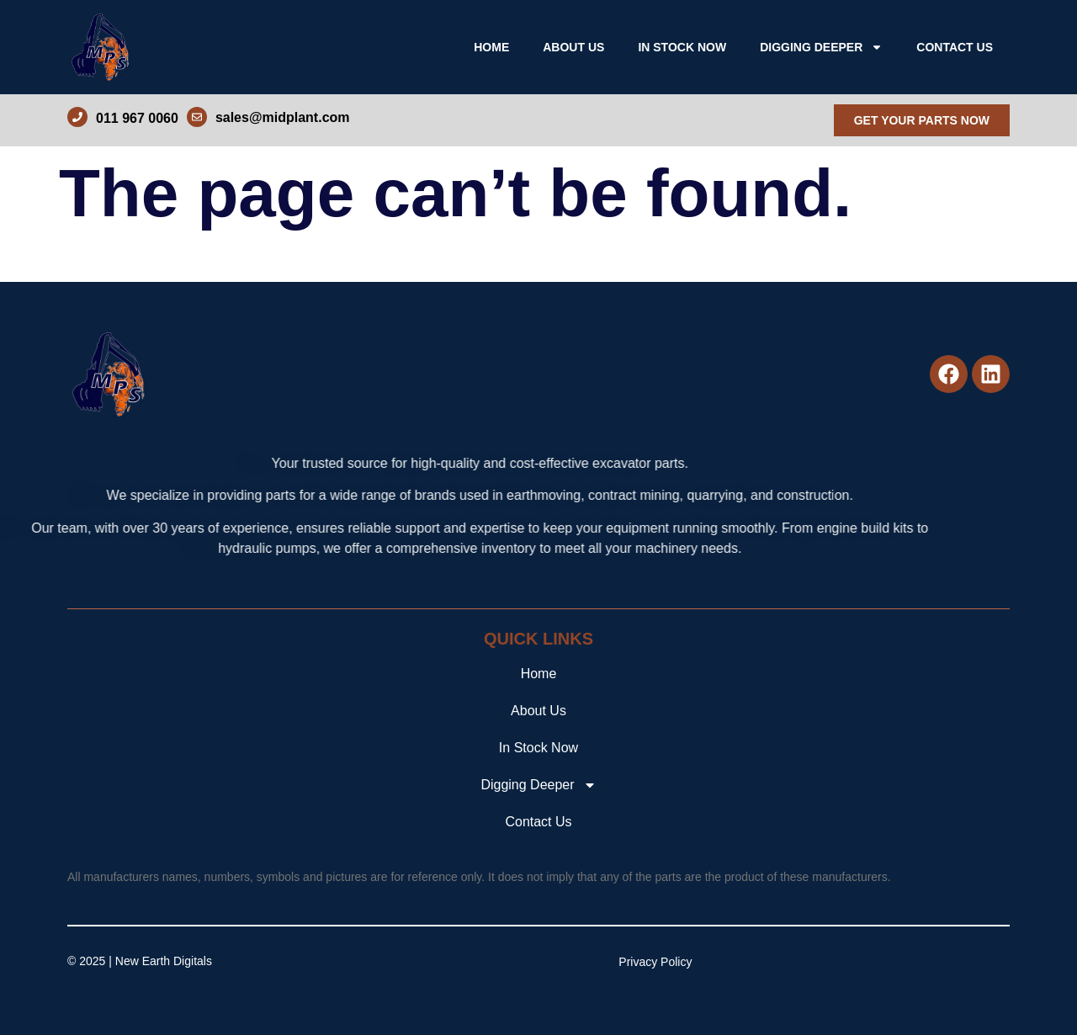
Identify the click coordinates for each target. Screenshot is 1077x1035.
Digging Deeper (821, 47)
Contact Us (954, 47)
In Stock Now (682, 47)
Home (491, 47)
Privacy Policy (655, 962)
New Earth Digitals (163, 961)
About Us (573, 47)
